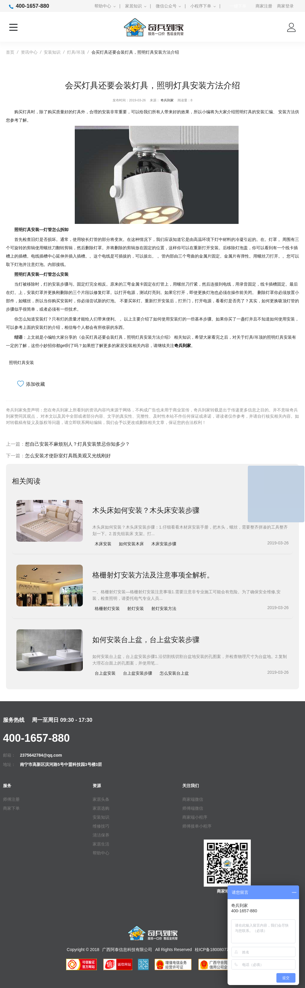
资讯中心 (29, 52)
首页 (10, 52)
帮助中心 (102, 6)
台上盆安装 (105, 673)
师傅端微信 (192, 808)
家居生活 (101, 844)
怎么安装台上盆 (174, 673)
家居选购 (101, 808)
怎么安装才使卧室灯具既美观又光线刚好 (68, 455)
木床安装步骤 (163, 543)
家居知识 (133, 6)
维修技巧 (101, 826)
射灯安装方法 (163, 608)
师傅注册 (11, 799)
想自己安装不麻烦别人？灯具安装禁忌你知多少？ (77, 444)
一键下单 (238, 6)
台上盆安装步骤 (137, 673)
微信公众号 (166, 6)
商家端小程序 (194, 817)
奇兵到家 (167, 100)
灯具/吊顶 (76, 52)
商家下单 (11, 808)
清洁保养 (101, 835)
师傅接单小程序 (196, 826)
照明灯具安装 (21, 362)
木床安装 (103, 543)
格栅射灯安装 (107, 608)
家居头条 (101, 799)
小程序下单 (200, 6)
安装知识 (52, 52)
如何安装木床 (131, 543)
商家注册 (264, 6)
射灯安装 (135, 608)
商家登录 (285, 6)
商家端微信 (192, 799)
